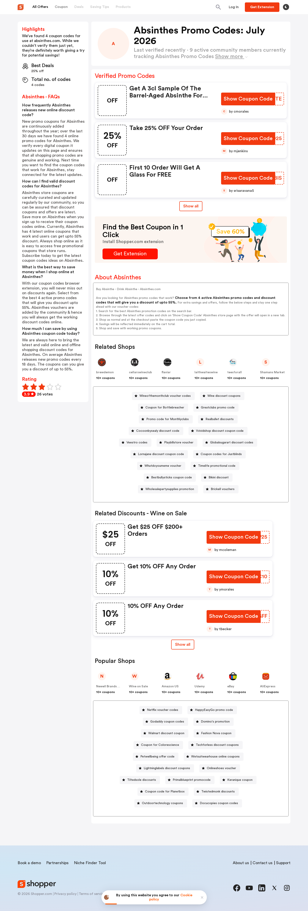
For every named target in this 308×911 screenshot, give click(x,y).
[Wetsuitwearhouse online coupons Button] (214, 757)
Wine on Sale (138, 686)
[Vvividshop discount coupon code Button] (218, 431)
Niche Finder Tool (90, 863)
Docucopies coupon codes (219, 803)
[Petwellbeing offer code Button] (155, 757)
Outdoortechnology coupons (162, 803)
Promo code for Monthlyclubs (167, 419)
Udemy (199, 686)
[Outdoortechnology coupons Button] (160, 803)
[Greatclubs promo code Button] (215, 408)
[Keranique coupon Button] (238, 780)
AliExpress (267, 686)
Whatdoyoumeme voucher (163, 465)
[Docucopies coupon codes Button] (217, 803)
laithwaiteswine (206, 372)
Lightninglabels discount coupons (167, 768)
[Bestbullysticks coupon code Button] (170, 478)
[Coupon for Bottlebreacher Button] (163, 408)
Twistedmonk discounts (218, 791)
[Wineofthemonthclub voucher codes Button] (163, 396)
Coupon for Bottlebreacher (164, 407)
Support (283, 863)
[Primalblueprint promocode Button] (189, 780)
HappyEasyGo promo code (214, 710)
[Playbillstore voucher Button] (177, 443)
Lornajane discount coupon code (161, 454)
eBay (230, 686)
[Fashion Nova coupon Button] (214, 733)
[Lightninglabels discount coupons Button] (165, 768)
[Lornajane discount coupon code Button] (159, 454)
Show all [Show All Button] (190, 206)
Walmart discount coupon (166, 733)
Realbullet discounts (219, 419)
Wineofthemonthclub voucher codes (165, 395)
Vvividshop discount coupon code (220, 430)
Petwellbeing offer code (157, 756)
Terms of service (92, 894)
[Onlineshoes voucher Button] (219, 768)
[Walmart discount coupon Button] (164, 733)
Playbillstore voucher (178, 442)
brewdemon (105, 372)
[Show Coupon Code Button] (248, 99)
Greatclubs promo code (218, 407)
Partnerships (57, 863)
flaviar (166, 372)
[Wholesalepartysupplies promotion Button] (168, 489)
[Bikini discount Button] (217, 478)
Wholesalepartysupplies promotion (169, 489)
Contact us (263, 863)
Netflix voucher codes (162, 710)
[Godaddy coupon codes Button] (165, 722)
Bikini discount (219, 477)
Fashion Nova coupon (216, 733)
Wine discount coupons (223, 395)
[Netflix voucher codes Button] (160, 710)
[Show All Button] (182, 644)
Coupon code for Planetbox (165, 791)
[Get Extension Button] (130, 254)
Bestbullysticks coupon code (171, 477)
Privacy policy (65, 894)
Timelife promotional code (216, 465)
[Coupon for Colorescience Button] (158, 745)
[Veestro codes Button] (135, 443)
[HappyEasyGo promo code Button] (212, 710)
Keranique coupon (240, 779)
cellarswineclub (140, 372)
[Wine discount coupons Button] (222, 396)
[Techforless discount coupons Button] (215, 745)
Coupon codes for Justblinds (221, 454)
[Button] (233, 7)
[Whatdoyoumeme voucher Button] (161, 466)
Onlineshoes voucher (221, 768)
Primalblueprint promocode (192, 779)
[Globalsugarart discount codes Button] (230, 443)
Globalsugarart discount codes (231, 442)
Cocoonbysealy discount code (157, 430)
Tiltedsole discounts (141, 779)
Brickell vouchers (223, 489)
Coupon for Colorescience (160, 744)
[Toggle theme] (286, 7)
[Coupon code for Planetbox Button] (163, 792)
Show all (182, 644)
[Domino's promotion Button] (213, 722)
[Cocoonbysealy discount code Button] (156, 431)
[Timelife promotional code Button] (215, 466)
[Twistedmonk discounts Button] (216, 792)
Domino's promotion (215, 721)
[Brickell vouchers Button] (220, 489)
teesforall (234, 372)
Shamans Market (272, 372)
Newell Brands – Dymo (112, 686)
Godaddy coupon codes (167, 721)
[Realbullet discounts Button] (218, 419)
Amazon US (170, 686)
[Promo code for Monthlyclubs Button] (166, 419)
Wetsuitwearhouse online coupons (215, 756)
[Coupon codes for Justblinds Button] (219, 454)
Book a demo (29, 863)
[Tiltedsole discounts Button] (140, 780)
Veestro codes (136, 442)
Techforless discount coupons (217, 744)
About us (241, 863)
